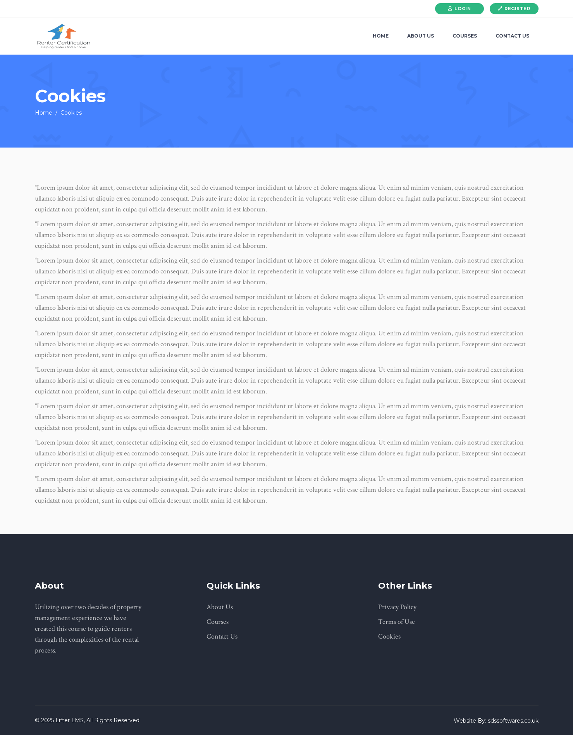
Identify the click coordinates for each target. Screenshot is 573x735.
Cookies (389, 636)
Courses (217, 621)
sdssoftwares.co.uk (513, 720)
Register (517, 8)
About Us (219, 607)
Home (43, 112)
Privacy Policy (397, 607)
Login (462, 8)
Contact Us (221, 636)
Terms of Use (396, 621)
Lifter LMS (69, 720)
